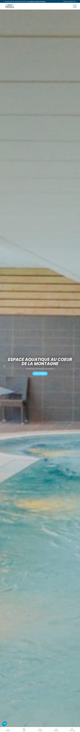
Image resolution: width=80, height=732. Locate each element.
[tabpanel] (40, 366)
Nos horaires (40, 373)
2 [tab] (3, 367)
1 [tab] (3, 365)
